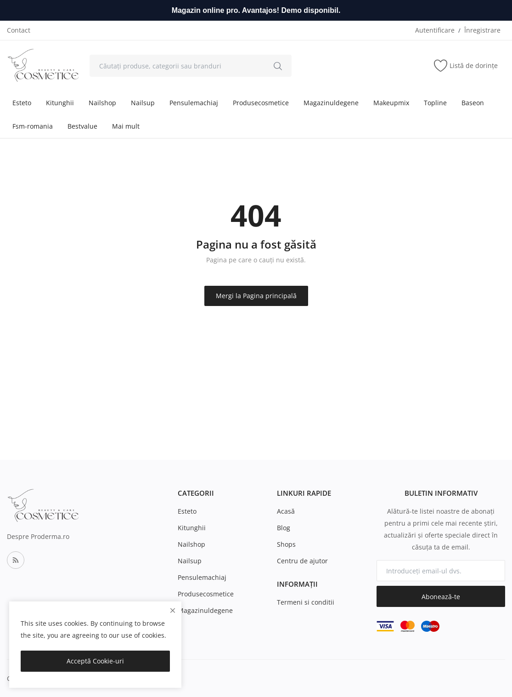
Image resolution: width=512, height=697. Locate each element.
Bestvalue (82, 126)
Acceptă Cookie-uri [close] (95, 661)
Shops (286, 544)
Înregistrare (482, 30)
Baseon (472, 102)
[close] (173, 610)
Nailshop (102, 102)
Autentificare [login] (435, 30)
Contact (18, 30)
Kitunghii (60, 102)
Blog (283, 527)
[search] (277, 65)
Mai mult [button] (126, 126)
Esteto (21, 102)
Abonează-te (441, 596)
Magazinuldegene (331, 102)
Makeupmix (391, 102)
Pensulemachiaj (193, 102)
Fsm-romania (32, 126)
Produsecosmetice (261, 102)
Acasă (286, 511)
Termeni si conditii (305, 602)
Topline (435, 102)
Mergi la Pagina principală (256, 295)
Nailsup (143, 102)
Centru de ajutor (302, 560)
